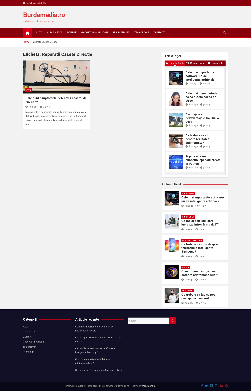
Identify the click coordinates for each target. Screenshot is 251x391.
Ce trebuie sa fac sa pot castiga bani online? (198, 296)
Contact (159, 32)
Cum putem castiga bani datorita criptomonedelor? (199, 273)
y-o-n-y (45, 106)
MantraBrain (148, 385)
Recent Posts (195, 63)
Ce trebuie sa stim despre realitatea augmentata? (198, 139)
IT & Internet (121, 32)
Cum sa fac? (54, 32)
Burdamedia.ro (44, 15)
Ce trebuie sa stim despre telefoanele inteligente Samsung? (199, 247)
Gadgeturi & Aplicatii (94, 32)
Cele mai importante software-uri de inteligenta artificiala (200, 75)
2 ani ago (187, 303)
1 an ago (191, 83)
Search (172, 320)
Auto (39, 32)
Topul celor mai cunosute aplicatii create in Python (203, 159)
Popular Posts (175, 63)
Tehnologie (141, 32)
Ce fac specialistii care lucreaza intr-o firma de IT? (200, 222)
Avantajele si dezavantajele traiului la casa (202, 118)
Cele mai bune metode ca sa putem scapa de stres (201, 97)
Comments (215, 63)
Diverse (72, 32)
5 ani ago (31, 106)
